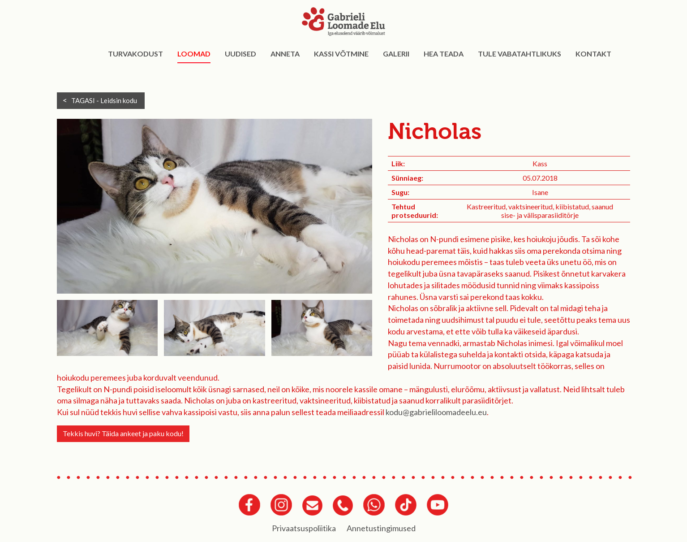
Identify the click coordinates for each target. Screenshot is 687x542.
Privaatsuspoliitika (304, 528)
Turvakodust (135, 53)
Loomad (193, 53)
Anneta (285, 53)
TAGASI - (104, 100)
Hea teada (444, 53)
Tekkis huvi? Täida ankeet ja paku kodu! (123, 433)
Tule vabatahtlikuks (519, 53)
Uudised (240, 53)
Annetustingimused (381, 528)
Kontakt (593, 53)
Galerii (396, 53)
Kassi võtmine (341, 53)
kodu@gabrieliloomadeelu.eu (436, 412)
